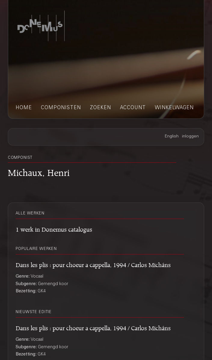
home (24, 108)
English (172, 136)
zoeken (100, 108)
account (133, 108)
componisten (61, 108)
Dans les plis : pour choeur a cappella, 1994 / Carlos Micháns (93, 264)
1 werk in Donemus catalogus (54, 228)
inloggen (190, 136)
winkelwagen (174, 108)
